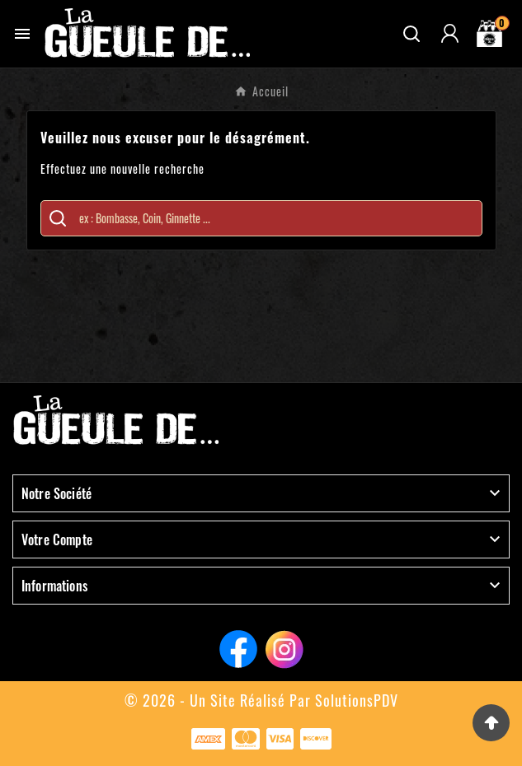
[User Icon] (449, 33)
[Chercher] (276, 218)
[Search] (57, 218)
